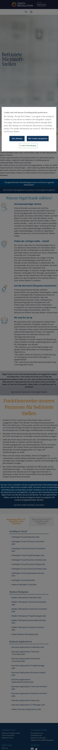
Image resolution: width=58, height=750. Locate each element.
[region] (29, 129)
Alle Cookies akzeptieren (37, 138)
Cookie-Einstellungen (28, 145)
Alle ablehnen (17, 138)
